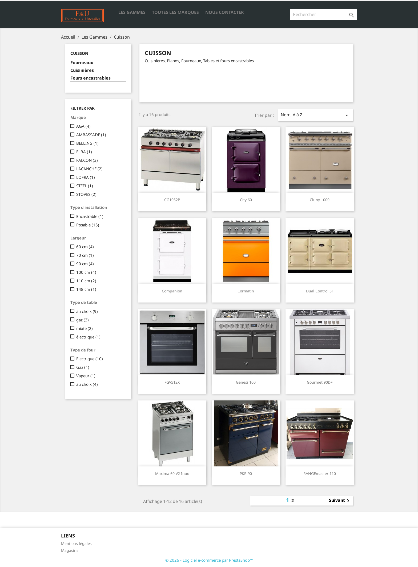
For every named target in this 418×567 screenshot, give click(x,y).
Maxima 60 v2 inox (172, 473)
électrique (88, 337)
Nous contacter (224, 12)
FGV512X (172, 382)
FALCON (87, 160)
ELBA (84, 151)
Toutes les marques (175, 12)
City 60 (246, 199)
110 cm (86, 280)
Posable (87, 224)
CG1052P (172, 199)
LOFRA (85, 177)
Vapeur (85, 375)
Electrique (89, 358)
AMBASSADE (91, 134)
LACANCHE (89, 168)
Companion (172, 290)
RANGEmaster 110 (319, 473)
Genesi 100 (246, 382)
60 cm (85, 246)
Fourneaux (81, 62)
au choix (87, 311)
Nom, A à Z (315, 115)
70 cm (85, 255)
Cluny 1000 (319, 199)
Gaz (82, 367)
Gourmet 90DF (319, 382)
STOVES (86, 194)
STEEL (84, 185)
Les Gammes (132, 12)
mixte (84, 328)
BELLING (87, 143)
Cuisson (79, 53)
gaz (82, 319)
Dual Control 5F (319, 290)
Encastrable (89, 216)
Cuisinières (82, 70)
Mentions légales (76, 543)
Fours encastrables (90, 78)
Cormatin (246, 290)
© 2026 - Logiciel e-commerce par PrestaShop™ (209, 560)
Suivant (340, 501)
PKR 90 (246, 473)
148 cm (86, 289)
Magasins (69, 550)
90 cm (85, 263)
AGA (83, 126)
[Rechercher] (323, 14)
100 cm (86, 272)
